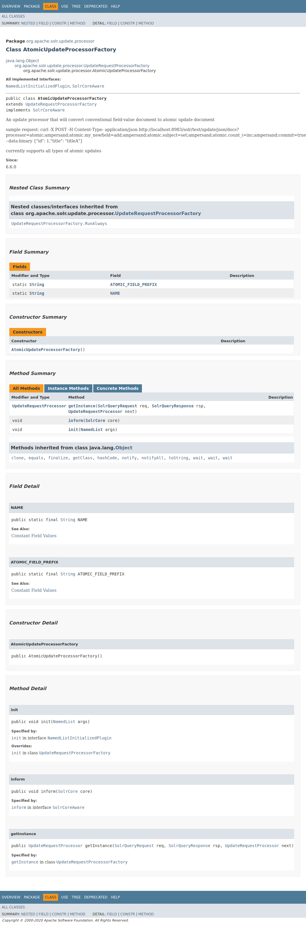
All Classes (13, 16)
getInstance (81, 406)
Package (32, 6)
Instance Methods (68, 388)
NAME (115, 293)
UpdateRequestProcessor (39, 406)
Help (115, 6)
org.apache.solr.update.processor (60, 41)
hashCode (107, 457)
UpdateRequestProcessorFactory (60, 104)
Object (124, 448)
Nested (28, 23)
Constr (59, 23)
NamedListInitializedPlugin (38, 86)
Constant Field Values (34, 535)
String (36, 284)
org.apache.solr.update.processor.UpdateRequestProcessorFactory (82, 65)
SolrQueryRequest (117, 406)
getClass (82, 457)
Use (64, 6)
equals (36, 457)
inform (75, 420)
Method (77, 23)
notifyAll (153, 457)
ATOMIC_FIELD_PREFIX (133, 284)
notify (129, 457)
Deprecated (96, 6)
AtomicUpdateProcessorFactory (45, 349)
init (73, 429)
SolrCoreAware (88, 86)
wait (198, 457)
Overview (11, 6)
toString (178, 457)
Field (43, 23)
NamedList (92, 429)
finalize (58, 457)
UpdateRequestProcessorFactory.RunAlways (59, 223)
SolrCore (95, 420)
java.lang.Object (22, 60)
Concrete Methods (118, 388)
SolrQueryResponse (173, 406)
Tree (76, 6)
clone (17, 457)
